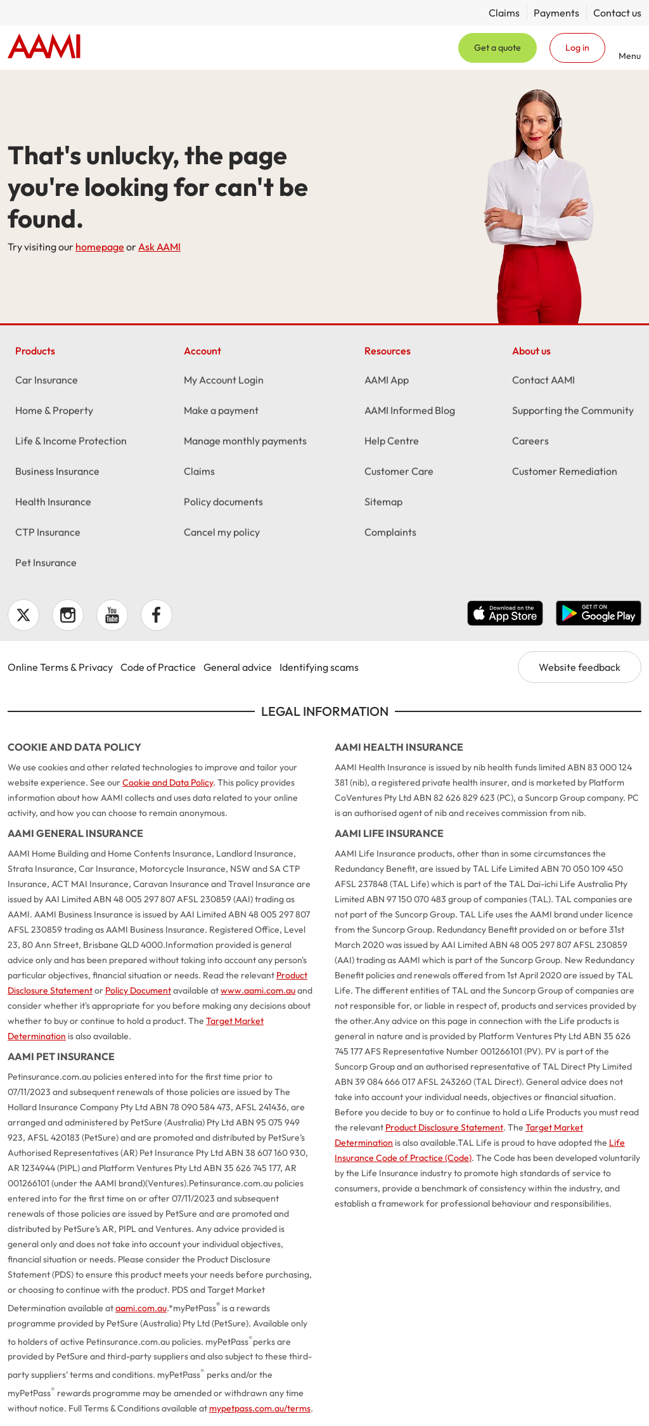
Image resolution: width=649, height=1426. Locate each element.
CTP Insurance (47, 533)
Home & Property (54, 411)
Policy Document (138, 990)
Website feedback (579, 667)
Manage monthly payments (245, 442)
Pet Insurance (46, 563)
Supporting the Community (573, 411)
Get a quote (497, 47)
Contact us (617, 12)
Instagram (68, 615)
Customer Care (399, 472)
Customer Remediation (564, 472)
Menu (630, 55)
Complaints (390, 533)
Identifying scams (319, 667)
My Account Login (224, 381)
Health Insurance (53, 502)
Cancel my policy (222, 533)
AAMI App (386, 381)
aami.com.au (141, 1308)
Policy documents (223, 502)
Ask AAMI (159, 246)
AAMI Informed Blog (409, 411)
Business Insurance (57, 472)
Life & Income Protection (71, 442)
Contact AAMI (543, 381)
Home (44, 47)
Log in (577, 47)
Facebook (156, 615)
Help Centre (391, 442)
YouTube (112, 615)
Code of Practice (158, 667)
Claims (504, 12)
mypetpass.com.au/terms (260, 1408)
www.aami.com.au (258, 990)
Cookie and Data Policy (167, 782)
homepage (99, 246)
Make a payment (221, 411)
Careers (530, 442)
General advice (237, 667)
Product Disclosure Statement (444, 1127)
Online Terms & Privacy (60, 667)
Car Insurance (46, 381)
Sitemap (383, 502)
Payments (556, 12)
